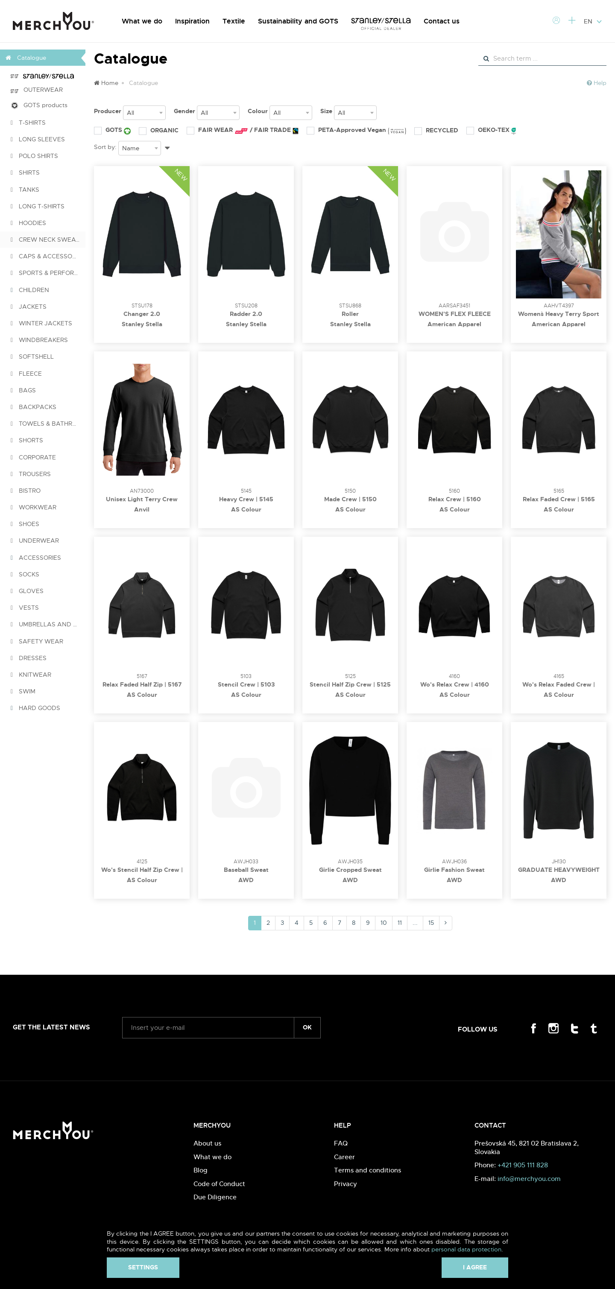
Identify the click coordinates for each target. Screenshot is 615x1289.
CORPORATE (33, 457)
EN (593, 21)
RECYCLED (436, 130)
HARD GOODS (35, 708)
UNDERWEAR (35, 540)
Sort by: (105, 147)
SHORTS (27, 440)
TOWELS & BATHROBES (48, 423)
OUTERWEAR (37, 90)
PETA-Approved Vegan (356, 130)
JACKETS (29, 306)
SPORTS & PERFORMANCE (48, 273)
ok (307, 1027)
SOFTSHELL (32, 356)
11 (400, 923)
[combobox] (144, 112)
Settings (143, 1267)
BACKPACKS (33, 407)
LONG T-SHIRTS (37, 206)
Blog (200, 1170)
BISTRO (26, 490)
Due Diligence (215, 1197)
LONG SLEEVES (38, 139)
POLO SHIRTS (34, 156)
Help (596, 83)
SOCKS (25, 574)
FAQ (341, 1143)
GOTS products (39, 105)
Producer (107, 111)
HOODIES (28, 223)
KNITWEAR (31, 674)
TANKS (25, 189)
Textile (234, 21)
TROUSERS (31, 474)
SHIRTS (25, 172)
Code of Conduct (219, 1184)
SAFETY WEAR (37, 641)
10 (384, 923)
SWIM (23, 691)
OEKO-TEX (491, 130)
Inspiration (192, 21)
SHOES (25, 524)
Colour (258, 111)
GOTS (112, 130)
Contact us (442, 21)
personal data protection (466, 1249)
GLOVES (27, 591)
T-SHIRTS (28, 122)
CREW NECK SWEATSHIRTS (48, 239)
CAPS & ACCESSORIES (48, 256)
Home (106, 83)
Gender (184, 111)
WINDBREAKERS (39, 340)
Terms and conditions (367, 1170)
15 (431, 923)
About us (207, 1143)
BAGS (23, 390)
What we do (142, 21)
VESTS (25, 607)
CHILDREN (30, 290)
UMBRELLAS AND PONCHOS (48, 624)
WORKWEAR (33, 507)
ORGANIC (159, 130)
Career (344, 1157)
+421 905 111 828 (523, 1165)
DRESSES (29, 658)
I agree (475, 1267)
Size (326, 111)
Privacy (345, 1184)
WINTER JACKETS (41, 323)
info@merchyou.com (529, 1179)
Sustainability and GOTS (298, 21)
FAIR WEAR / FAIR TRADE (243, 130)
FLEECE (26, 373)
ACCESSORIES (36, 557)
